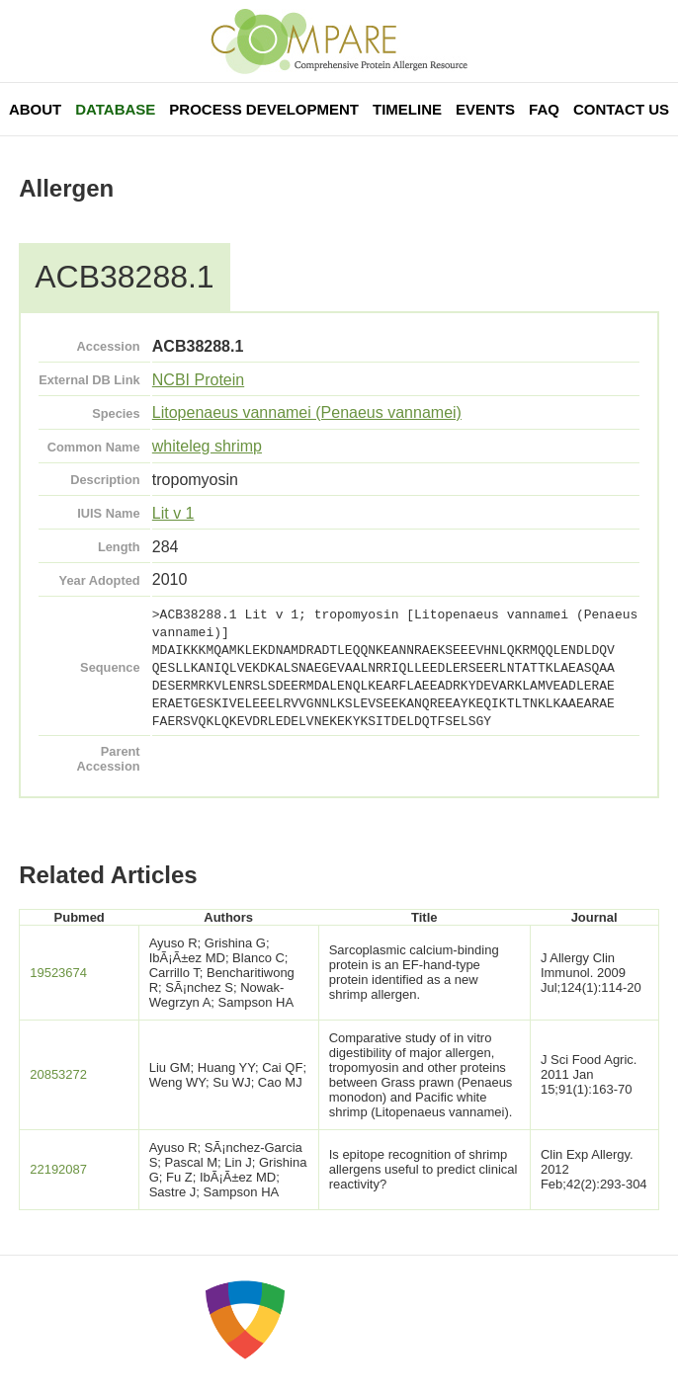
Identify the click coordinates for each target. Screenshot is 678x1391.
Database (115, 109)
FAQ (544, 109)
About (35, 109)
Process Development (264, 109)
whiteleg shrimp (207, 446)
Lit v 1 (173, 513)
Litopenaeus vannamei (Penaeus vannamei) (307, 412)
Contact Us (621, 109)
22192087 (58, 1169)
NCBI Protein (198, 379)
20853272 (58, 1074)
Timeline (407, 109)
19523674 (58, 972)
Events (485, 109)
